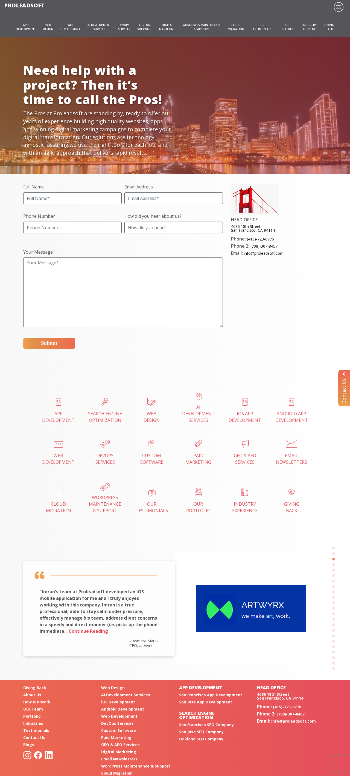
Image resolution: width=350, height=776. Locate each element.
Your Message (38, 252)
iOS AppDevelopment (245, 410)
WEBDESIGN (48, 27)
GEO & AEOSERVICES (245, 452)
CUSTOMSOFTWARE (144, 27)
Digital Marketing (118, 751)
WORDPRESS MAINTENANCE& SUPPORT (202, 27)
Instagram (27, 755)
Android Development (122, 709)
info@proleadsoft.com (264, 253)
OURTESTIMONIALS (261, 27)
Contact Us (344, 387)
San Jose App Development (205, 702)
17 (333, 636)
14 (333, 619)
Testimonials (36, 730)
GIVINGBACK (329, 27)
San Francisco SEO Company (206, 724)
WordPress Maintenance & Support (135, 766)
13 (333, 614)
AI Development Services (198, 408)
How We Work (37, 702)
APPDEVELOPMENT (26, 27)
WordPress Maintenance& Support (105, 498)
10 (333, 597)
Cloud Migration (117, 773)
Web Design (113, 687)
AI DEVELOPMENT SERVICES (99, 27)
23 (333, 669)
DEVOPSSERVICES (124, 27)
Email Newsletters (119, 758)
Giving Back (34, 687)
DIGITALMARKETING (167, 27)
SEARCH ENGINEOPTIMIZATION (105, 410)
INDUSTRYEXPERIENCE (309, 27)
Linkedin (49, 755)
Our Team (33, 709)
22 (333, 663)
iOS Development (118, 702)
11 (333, 603)
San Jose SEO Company (201, 731)
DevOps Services (117, 723)
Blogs (28, 744)
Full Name (33, 187)
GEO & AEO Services (120, 744)
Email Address (138, 187)
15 (333, 625)
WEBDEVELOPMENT (70, 27)
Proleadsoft (24, 5)
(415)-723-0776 (260, 239)
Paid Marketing (116, 737)
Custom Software (118, 730)
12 (333, 608)
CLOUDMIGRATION (236, 27)
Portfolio (32, 716)
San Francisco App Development (210, 694)
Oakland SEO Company (201, 738)
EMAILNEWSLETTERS (291, 452)
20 (333, 652)
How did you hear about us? (153, 216)
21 (333, 658)
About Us (32, 694)
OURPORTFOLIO (286, 27)
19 (333, 647)
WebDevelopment (58, 452)
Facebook (38, 755)
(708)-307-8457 (264, 246)
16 (333, 630)
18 (333, 641)
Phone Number (39, 216)
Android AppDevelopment (291, 410)
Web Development (119, 716)
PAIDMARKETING (198, 452)
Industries (33, 723)
